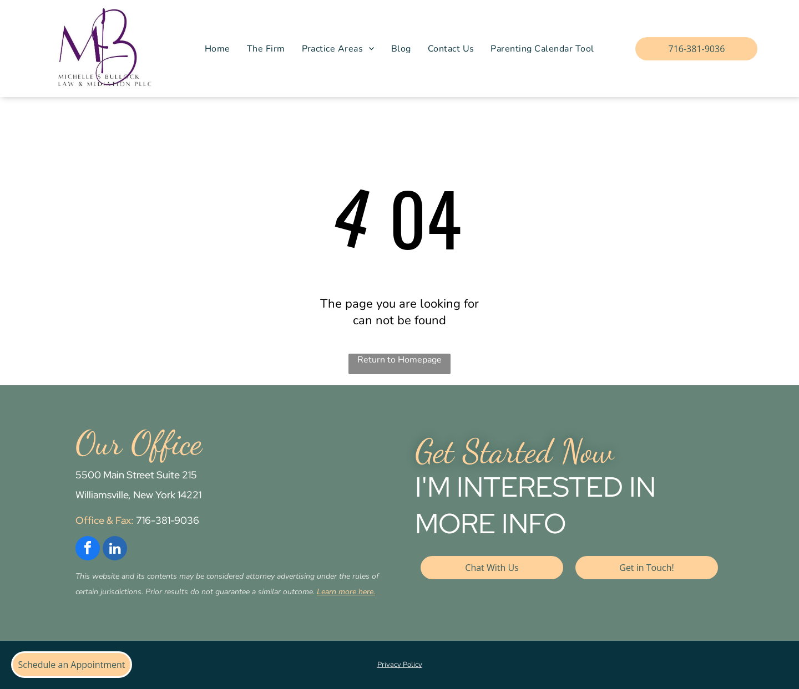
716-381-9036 (167, 520)
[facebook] (87, 549)
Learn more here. (346, 591)
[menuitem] (217, 49)
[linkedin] (115, 549)
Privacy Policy (399, 665)
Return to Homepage (399, 360)
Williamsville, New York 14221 (138, 494)
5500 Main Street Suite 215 (136, 474)
